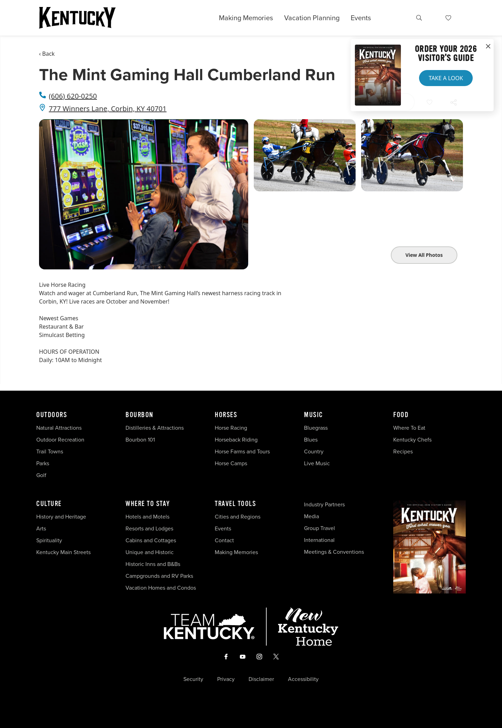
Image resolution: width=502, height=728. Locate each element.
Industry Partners (324, 504)
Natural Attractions (59, 428)
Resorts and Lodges (149, 528)
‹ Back (47, 54)
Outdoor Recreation (60, 440)
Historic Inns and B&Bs (153, 564)
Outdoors (51, 415)
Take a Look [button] (446, 78)
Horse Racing (231, 428)
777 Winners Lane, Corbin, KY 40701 (108, 108)
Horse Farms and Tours (242, 451)
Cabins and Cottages (151, 540)
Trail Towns (49, 451)
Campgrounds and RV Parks (159, 576)
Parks (42, 463)
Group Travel (319, 528)
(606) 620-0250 (73, 96)
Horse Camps (231, 463)
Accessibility (303, 679)
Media (311, 516)
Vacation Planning (312, 18)
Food (401, 415)
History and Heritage (62, 517)
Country (314, 451)
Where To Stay (148, 503)
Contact (224, 540)
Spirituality (49, 540)
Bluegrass (316, 428)
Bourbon (139, 415)
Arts (41, 528)
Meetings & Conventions (334, 552)
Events (361, 18)
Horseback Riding (236, 440)
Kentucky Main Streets (63, 552)
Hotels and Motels (147, 517)
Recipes (403, 451)
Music (313, 415)
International (319, 540)
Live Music (317, 463)
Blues (311, 440)
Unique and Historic (150, 552)
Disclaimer (261, 679)
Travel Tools (235, 503)
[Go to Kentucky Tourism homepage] (77, 18)
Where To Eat (409, 428)
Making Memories (246, 18)
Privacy (226, 679)
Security (193, 679)
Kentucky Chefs (412, 440)
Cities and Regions (237, 517)
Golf (41, 475)
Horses (226, 415)
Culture (49, 503)
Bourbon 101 (140, 440)
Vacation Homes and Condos (161, 588)
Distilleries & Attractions (155, 428)
